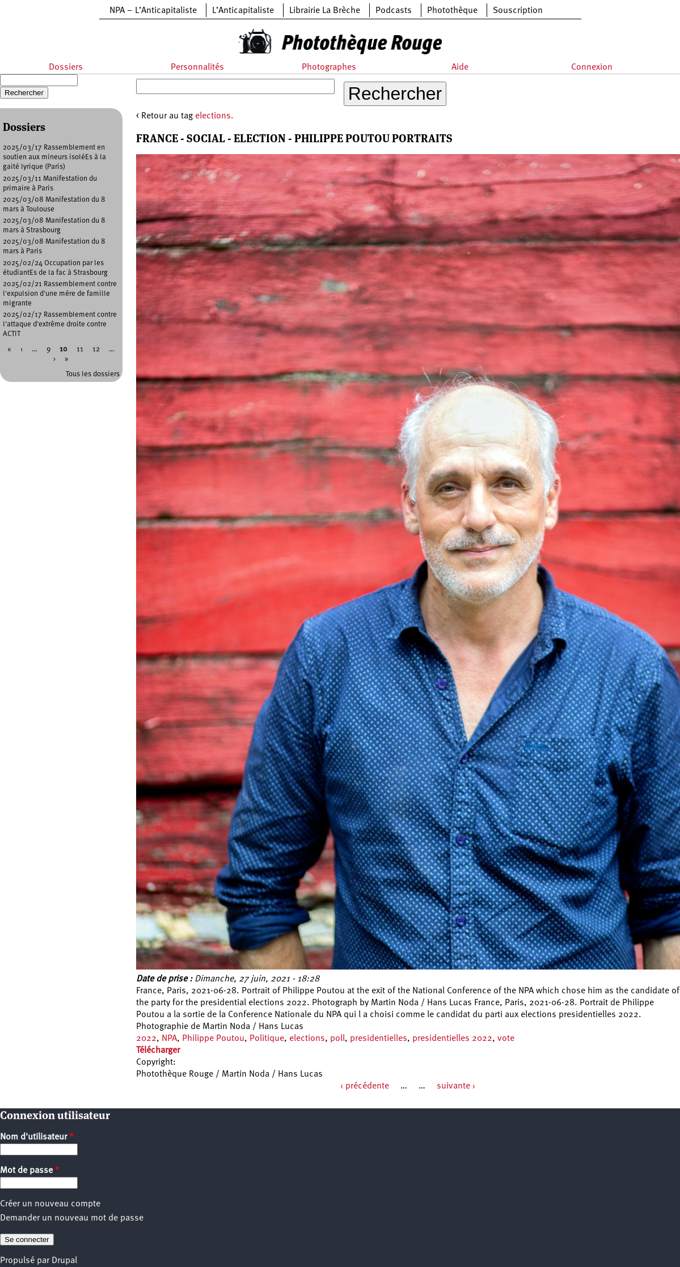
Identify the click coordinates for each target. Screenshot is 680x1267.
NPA (169, 1038)
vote (505, 1038)
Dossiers (66, 67)
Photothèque (452, 10)
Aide (459, 67)
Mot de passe (30, 1170)
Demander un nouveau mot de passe (71, 1218)
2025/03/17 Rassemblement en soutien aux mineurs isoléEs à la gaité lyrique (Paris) (54, 157)
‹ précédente (364, 1086)
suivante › (456, 1086)
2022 (146, 1038)
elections (307, 1038)
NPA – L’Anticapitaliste (153, 10)
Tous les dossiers (93, 374)
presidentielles (378, 1038)
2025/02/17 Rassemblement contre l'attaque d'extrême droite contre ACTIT (60, 324)
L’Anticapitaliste (243, 10)
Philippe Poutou (213, 1038)
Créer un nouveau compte (50, 1204)
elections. (214, 116)
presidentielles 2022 (452, 1038)
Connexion (592, 67)
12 (96, 349)
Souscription (518, 10)
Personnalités (197, 67)
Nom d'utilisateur (37, 1137)
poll (337, 1038)
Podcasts (393, 10)
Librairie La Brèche (324, 10)
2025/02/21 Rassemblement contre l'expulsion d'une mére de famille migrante (60, 293)
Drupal (64, 1260)
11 (80, 349)
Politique (267, 1038)
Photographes (329, 67)
